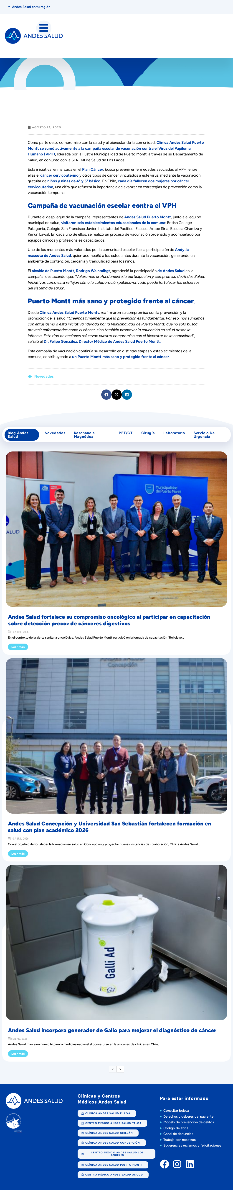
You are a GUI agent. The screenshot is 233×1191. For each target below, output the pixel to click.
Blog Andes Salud (18, 435)
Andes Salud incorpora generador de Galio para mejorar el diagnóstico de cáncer (112, 1031)
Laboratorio (174, 433)
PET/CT (125, 433)
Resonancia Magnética (84, 435)
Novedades (43, 376)
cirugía (148, 433)
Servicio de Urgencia (205, 435)
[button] (106, 395)
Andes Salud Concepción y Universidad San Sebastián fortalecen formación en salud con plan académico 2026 (109, 828)
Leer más (18, 648)
